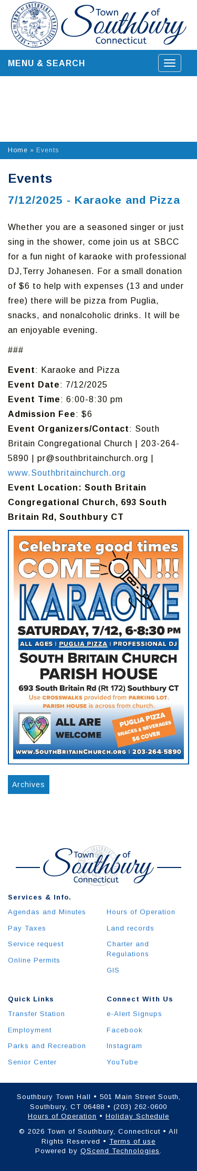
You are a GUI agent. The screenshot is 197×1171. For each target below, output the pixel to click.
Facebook (125, 1030)
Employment (29, 1030)
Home (18, 150)
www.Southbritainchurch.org (67, 472)
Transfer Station (36, 1014)
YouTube (122, 1062)
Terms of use (132, 1141)
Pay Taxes (27, 928)
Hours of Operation (141, 912)
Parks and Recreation (47, 1046)
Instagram (124, 1046)
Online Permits (34, 960)
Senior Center (32, 1062)
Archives (28, 784)
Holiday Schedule (137, 1116)
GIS (113, 970)
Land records (130, 928)
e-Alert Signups (134, 1014)
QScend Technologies (120, 1151)
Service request (36, 944)
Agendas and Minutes (47, 912)
